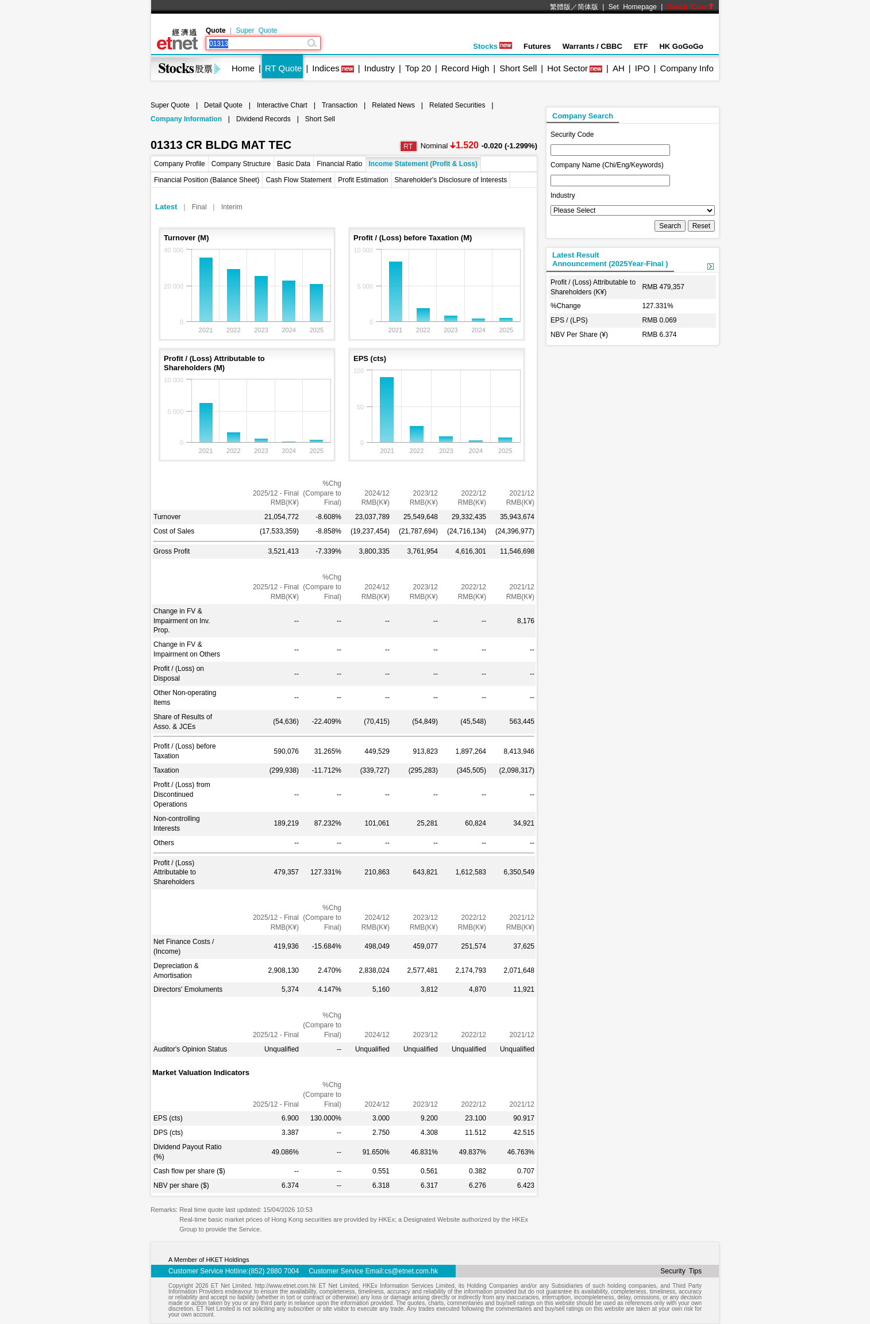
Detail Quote (223, 105)
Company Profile (179, 164)
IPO (642, 68)
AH (619, 68)
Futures (537, 46)
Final (199, 207)
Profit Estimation (363, 180)
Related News (393, 105)
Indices (326, 68)
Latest (166, 206)
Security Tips (681, 1271)
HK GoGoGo (681, 46)
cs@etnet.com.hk (411, 1271)
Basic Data (293, 164)
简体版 (588, 7)
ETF (641, 46)
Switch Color (690, 7)
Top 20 (418, 68)
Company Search (582, 116)
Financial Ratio (339, 164)
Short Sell (518, 68)
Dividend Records (263, 119)
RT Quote (283, 68)
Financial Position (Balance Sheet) (206, 180)
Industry (379, 68)
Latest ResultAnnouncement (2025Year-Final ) (610, 259)
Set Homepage (633, 7)
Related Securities (457, 105)
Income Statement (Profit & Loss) (423, 164)
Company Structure (241, 164)
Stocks (492, 46)
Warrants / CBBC (592, 46)
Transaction (339, 105)
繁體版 (560, 7)
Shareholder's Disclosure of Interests (451, 180)
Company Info (686, 68)
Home (243, 68)
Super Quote (256, 30)
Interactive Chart (282, 105)
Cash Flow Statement (298, 180)
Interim (231, 207)
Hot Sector (567, 68)
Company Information (186, 119)
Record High (465, 68)
